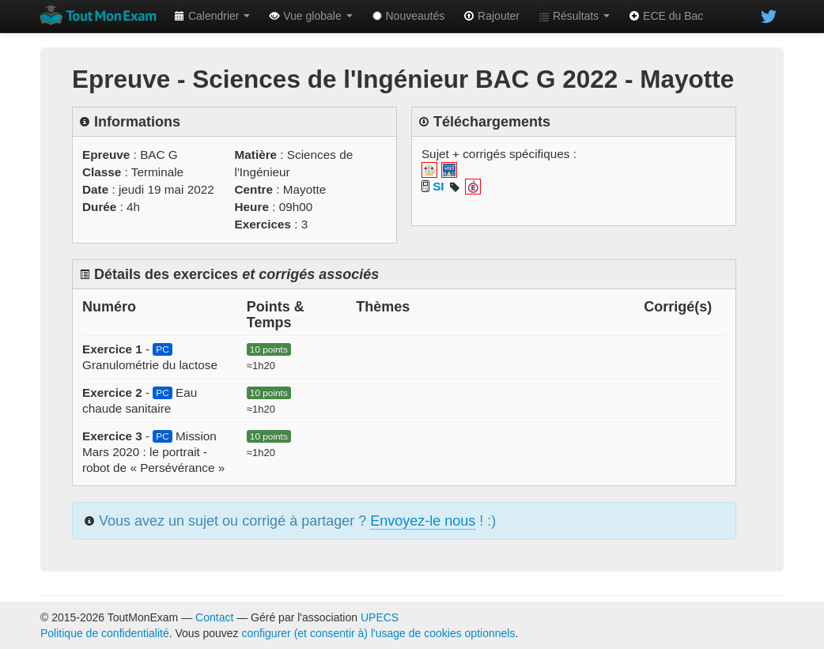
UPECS (380, 617)
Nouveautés (408, 15)
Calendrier (212, 15)
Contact (214, 617)
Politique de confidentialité (104, 633)
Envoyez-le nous (422, 521)
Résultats (574, 15)
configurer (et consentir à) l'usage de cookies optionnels (379, 633)
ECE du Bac (666, 15)
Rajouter (491, 15)
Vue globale (310, 15)
